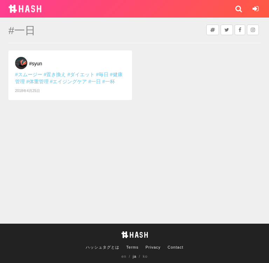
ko (145, 256)
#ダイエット (81, 74)
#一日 (94, 81)
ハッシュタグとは (102, 247)
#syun (35, 63)
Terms (132, 247)
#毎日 (102, 74)
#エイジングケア (68, 81)
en (124, 256)
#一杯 (108, 81)
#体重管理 (37, 81)
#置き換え (55, 74)
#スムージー (28, 74)
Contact (176, 247)
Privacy (152, 247)
